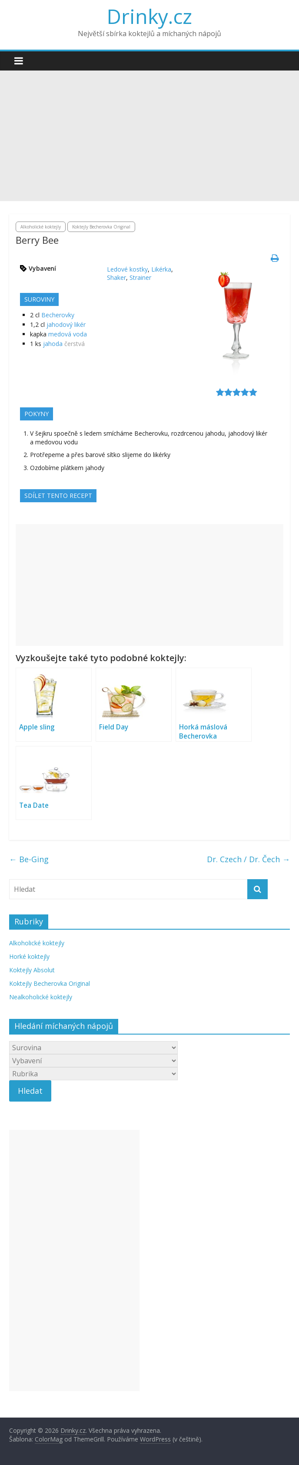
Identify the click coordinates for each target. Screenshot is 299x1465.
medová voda (67, 334)
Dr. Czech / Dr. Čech (248, 859)
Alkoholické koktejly (40, 227)
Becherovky (57, 315)
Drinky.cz (149, 16)
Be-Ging (29, 859)
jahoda (53, 343)
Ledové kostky (127, 269)
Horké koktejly (29, 956)
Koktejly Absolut (32, 970)
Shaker (116, 277)
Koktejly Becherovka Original (101, 227)
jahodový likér (66, 324)
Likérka (161, 269)
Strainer (140, 277)
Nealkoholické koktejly (40, 997)
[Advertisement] (149, 136)
